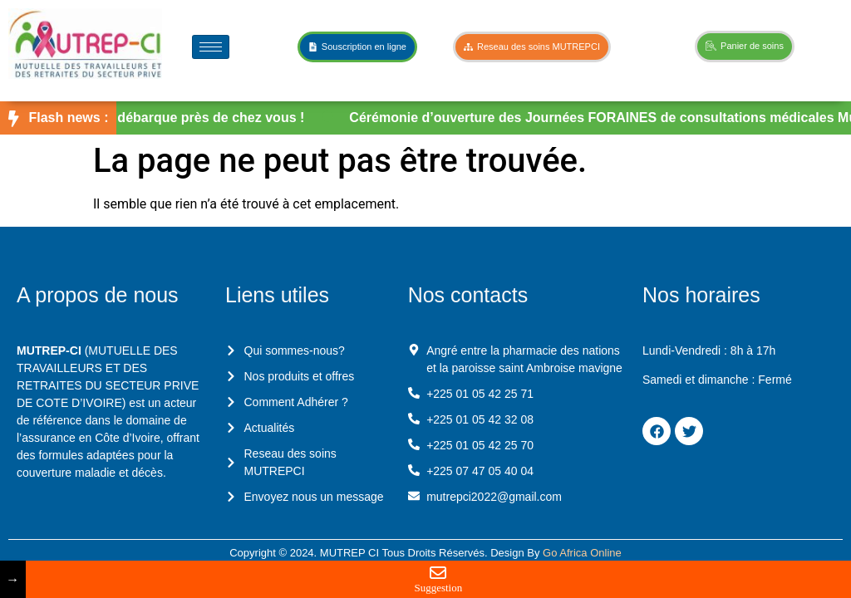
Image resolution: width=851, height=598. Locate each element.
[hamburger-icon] (210, 47)
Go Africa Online (582, 553)
